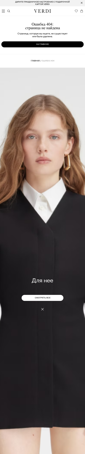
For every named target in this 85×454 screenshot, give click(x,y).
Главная (35, 61)
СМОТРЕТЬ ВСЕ (42, 297)
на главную (42, 44)
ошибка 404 (47, 61)
